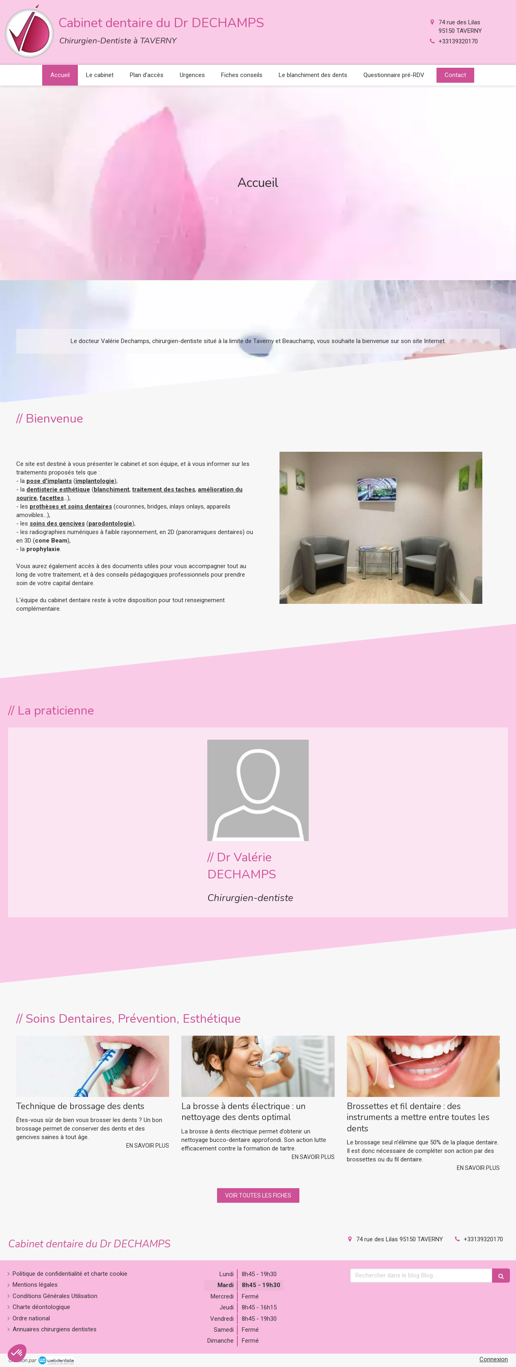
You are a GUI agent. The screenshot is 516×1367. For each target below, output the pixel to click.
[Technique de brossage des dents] (92, 1066)
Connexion (493, 1359)
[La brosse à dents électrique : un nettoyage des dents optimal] (257, 1066)
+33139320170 (458, 41)
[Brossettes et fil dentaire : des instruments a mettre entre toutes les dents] (423, 1066)
